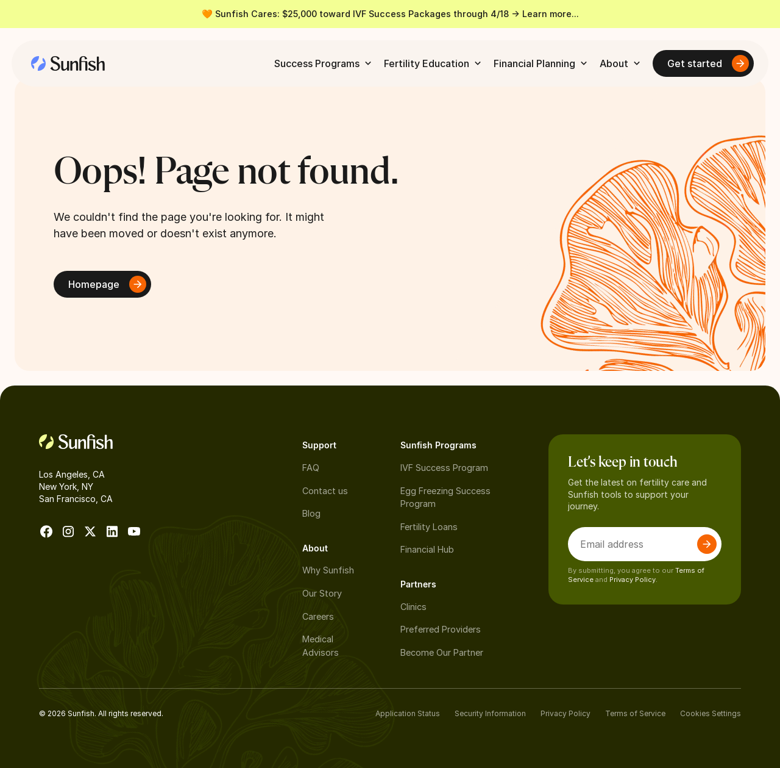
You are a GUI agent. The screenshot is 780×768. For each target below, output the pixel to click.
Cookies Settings (710, 713)
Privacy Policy (565, 713)
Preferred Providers (440, 629)
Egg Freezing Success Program (445, 497)
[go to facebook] (46, 531)
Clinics (413, 606)
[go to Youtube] (134, 531)
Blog (311, 513)
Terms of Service (635, 713)
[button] (324, 63)
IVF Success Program (444, 467)
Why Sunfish (328, 570)
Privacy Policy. (633, 579)
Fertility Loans (429, 527)
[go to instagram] (68, 531)
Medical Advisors (320, 646)
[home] (68, 63)
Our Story (322, 593)
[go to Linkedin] (112, 531)
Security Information (490, 713)
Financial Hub (427, 549)
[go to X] (90, 531)
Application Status (407, 713)
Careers (318, 616)
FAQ (310, 467)
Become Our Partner (441, 652)
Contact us (325, 491)
